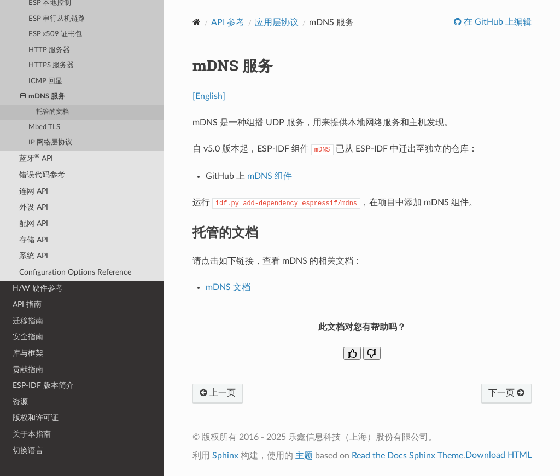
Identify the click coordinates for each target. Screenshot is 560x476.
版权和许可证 (36, 418)
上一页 (218, 392)
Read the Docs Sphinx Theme (407, 455)
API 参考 (227, 22)
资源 (20, 402)
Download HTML (498, 455)
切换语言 (28, 450)
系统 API (33, 256)
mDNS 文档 (228, 287)
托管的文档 (52, 112)
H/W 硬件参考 (38, 288)
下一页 (506, 392)
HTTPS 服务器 (51, 65)
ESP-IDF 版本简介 (43, 385)
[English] (208, 96)
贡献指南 (28, 369)
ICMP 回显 (45, 81)
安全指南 (28, 337)
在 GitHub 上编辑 (497, 22)
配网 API (33, 223)
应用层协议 (277, 22)
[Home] (196, 22)
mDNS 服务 (43, 97)
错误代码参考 (42, 175)
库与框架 (28, 353)
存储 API (33, 240)
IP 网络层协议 (50, 142)
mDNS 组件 (269, 176)
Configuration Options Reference (75, 272)
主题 (304, 455)
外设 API (33, 207)
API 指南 (27, 304)
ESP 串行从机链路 (56, 18)
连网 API (33, 191)
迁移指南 (28, 321)
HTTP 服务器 (49, 50)
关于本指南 (32, 434)
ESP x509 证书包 (55, 34)
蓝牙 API (36, 157)
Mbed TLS (44, 127)
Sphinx (225, 455)
